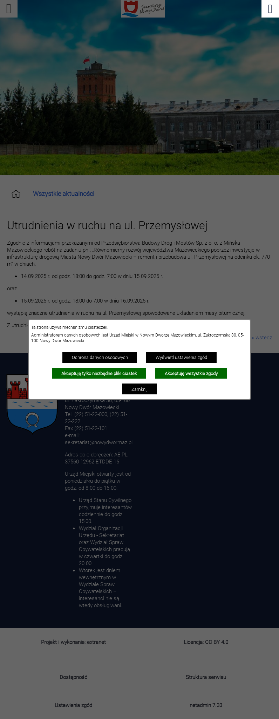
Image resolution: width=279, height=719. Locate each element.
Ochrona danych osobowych (100, 357)
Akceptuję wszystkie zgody (191, 373)
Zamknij (139, 389)
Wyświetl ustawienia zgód (181, 357)
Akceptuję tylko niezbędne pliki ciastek (99, 373)
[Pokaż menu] (270, 9)
